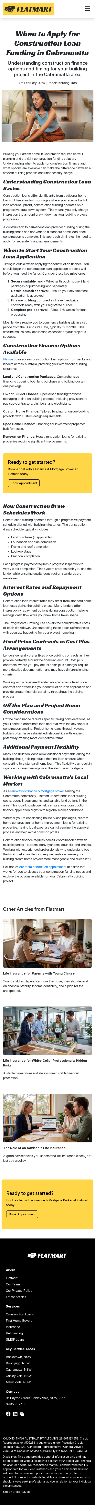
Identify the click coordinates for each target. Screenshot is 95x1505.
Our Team (13, 1284)
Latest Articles (16, 1297)
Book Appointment (23, 483)
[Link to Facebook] (9, 1414)
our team (25, 867)
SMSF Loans (15, 1339)
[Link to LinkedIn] (16, 1414)
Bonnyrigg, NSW (18, 1363)
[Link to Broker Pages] (22, 1414)
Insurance (13, 1327)
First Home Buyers (19, 1321)
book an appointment (51, 867)
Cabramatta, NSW (19, 1369)
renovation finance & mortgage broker (37, 791)
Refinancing (14, 1333)
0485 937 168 (16, 1404)
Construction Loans (20, 1314)
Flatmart (9, 359)
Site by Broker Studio (17, 1491)
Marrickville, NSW (18, 1382)
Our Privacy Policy (19, 1291)
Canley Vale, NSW (19, 1376)
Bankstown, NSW (18, 1357)
